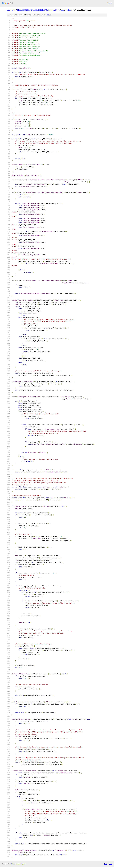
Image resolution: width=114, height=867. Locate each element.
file (48, 15)
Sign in (110, 3)
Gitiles (12, 864)
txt (105, 864)
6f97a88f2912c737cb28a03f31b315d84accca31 (37, 10)
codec (68, 10)
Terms (24, 864)
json (110, 864)
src (62, 10)
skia (8, 10)
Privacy (18, 864)
